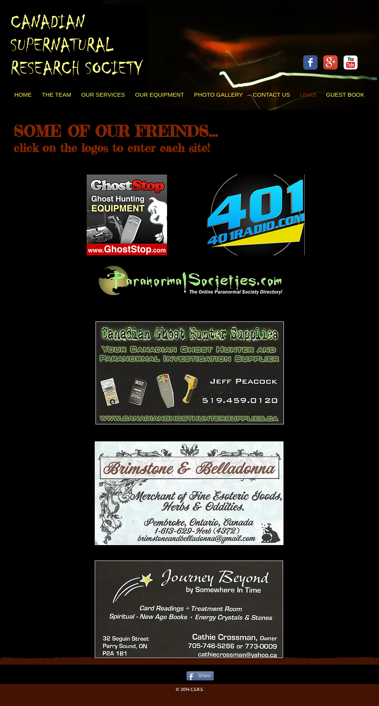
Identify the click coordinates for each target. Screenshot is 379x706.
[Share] (200, 675)
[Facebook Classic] (310, 62)
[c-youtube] (350, 62)
